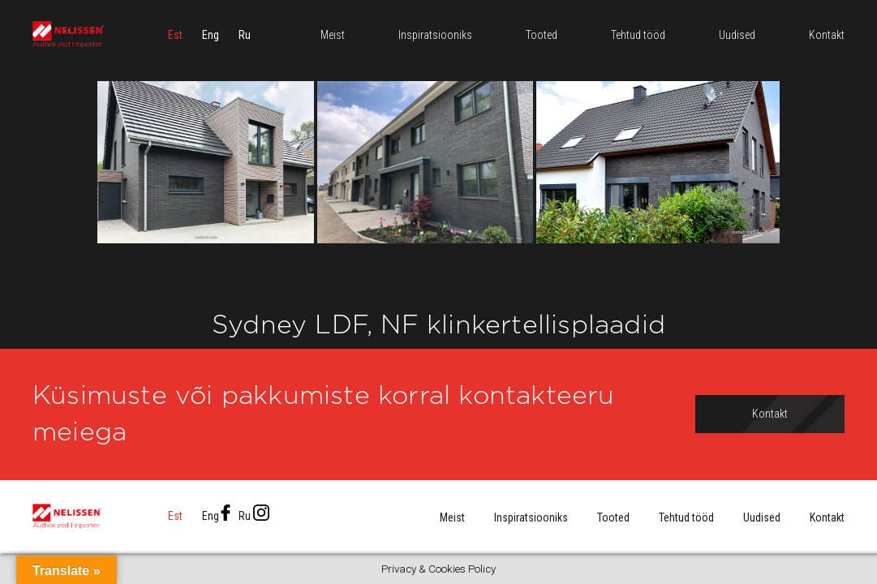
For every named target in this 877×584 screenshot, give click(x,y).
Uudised (761, 517)
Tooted (613, 517)
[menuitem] (175, 36)
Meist (452, 517)
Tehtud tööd (686, 517)
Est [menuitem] (175, 36)
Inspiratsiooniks (531, 517)
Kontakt (827, 517)
